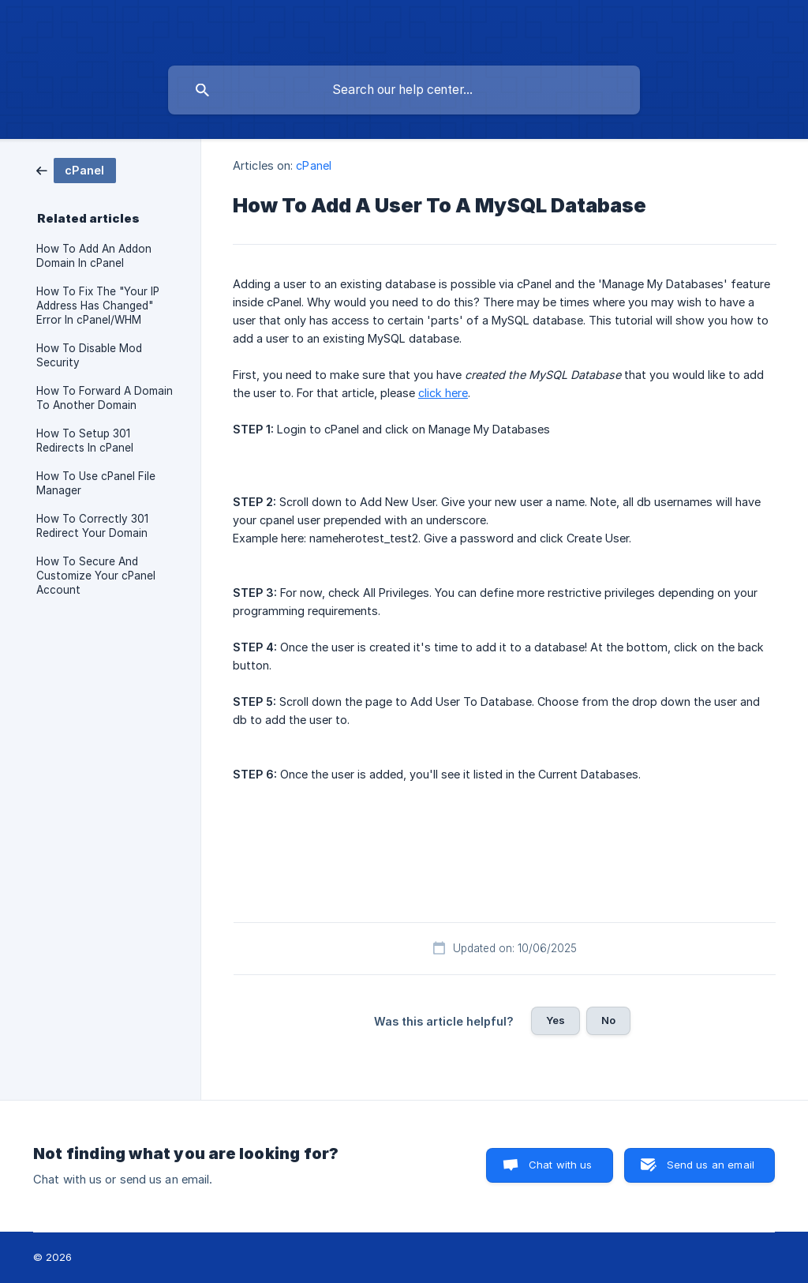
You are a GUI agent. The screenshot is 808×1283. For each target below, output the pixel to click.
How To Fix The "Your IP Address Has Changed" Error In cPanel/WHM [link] (97, 305)
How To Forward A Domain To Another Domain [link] (104, 398)
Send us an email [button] (710, 1164)
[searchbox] (404, 90)
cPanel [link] (313, 165)
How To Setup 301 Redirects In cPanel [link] (84, 440)
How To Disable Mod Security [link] (89, 355)
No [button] (608, 1020)
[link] (76, 169)
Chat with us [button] (561, 1164)
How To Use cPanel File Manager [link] (95, 483)
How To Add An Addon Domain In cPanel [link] (94, 255)
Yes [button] (555, 1020)
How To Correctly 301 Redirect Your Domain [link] (92, 525)
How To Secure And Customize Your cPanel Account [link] (95, 575)
